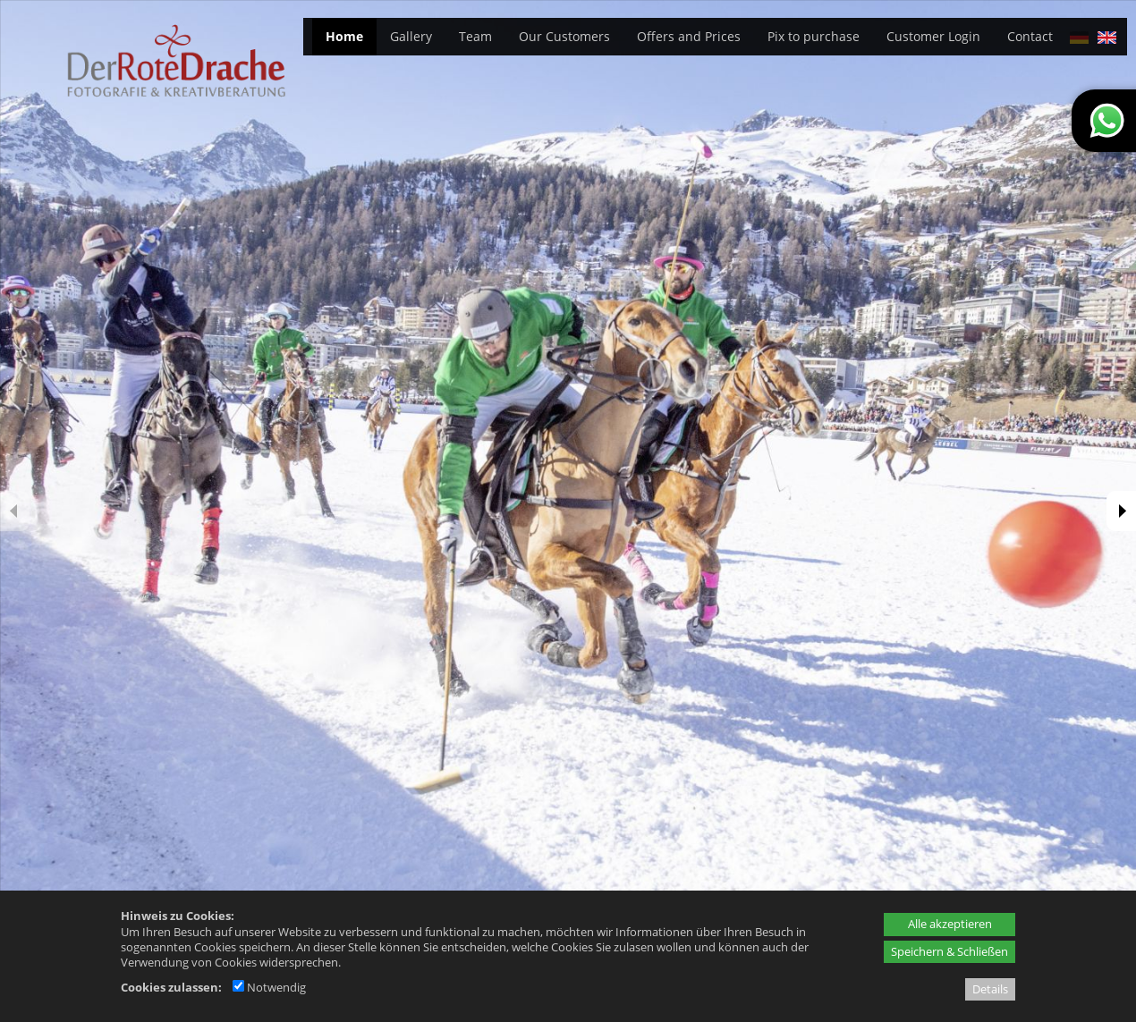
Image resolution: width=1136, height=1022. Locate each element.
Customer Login (933, 36)
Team (475, 36)
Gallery (411, 36)
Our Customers (564, 36)
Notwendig (269, 987)
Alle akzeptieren (950, 924)
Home (344, 36)
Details (990, 989)
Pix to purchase (813, 36)
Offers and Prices (689, 36)
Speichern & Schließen (949, 951)
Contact (1030, 36)
